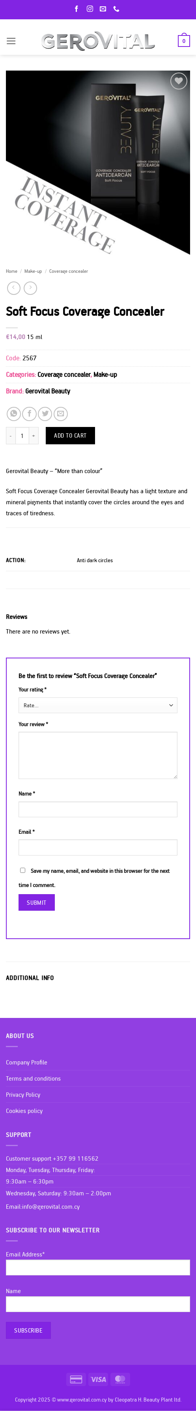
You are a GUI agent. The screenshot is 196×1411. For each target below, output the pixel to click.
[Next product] (14, 288)
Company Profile (26, 1062)
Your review (33, 724)
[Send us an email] (104, 9)
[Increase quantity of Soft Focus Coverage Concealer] (34, 435)
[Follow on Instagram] (91, 9)
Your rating (33, 689)
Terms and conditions (33, 1078)
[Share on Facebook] (29, 414)
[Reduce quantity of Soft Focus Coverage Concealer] (10, 435)
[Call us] (118, 9)
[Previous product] (30, 288)
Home (11, 271)
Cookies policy (24, 1111)
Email (27, 831)
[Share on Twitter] (45, 414)
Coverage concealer (68, 271)
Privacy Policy (23, 1094)
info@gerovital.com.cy (51, 1206)
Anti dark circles (95, 560)
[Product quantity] (22, 435)
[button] (11, 41)
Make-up (33, 271)
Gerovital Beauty (47, 390)
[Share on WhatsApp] (14, 414)
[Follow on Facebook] (78, 9)
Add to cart (70, 435)
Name (27, 793)
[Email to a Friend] (61, 414)
